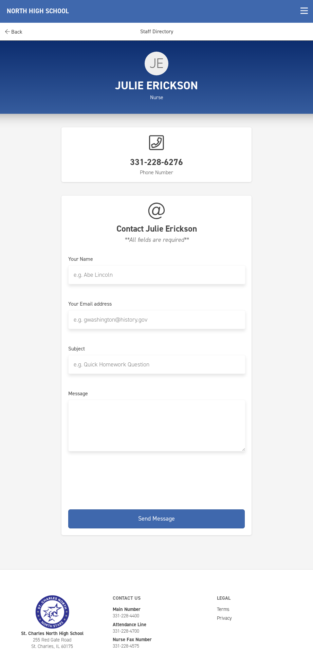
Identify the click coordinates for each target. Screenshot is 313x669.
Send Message (156, 518)
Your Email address (90, 304)
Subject (76, 348)
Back (13, 31)
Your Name (80, 259)
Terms (223, 609)
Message (78, 393)
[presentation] (156, 479)
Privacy (224, 618)
